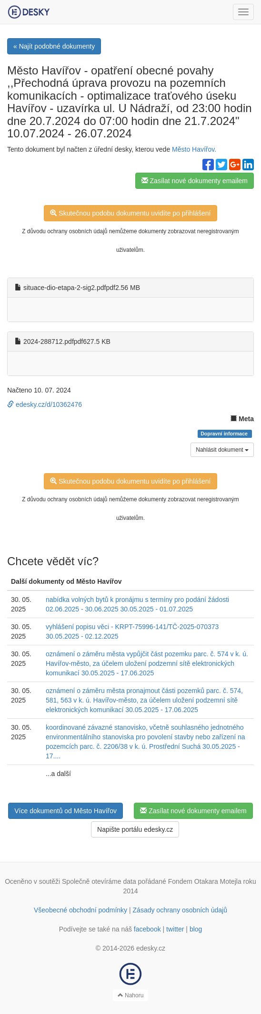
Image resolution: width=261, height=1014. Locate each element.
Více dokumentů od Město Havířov (65, 811)
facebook (147, 929)
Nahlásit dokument (222, 449)
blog (196, 929)
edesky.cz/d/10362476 (44, 404)
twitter (175, 929)
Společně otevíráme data (99, 881)
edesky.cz (150, 948)
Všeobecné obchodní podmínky (80, 910)
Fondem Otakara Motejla (204, 881)
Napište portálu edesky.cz (135, 829)
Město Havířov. (194, 149)
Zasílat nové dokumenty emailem (194, 181)
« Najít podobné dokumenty (54, 46)
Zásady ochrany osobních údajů (180, 910)
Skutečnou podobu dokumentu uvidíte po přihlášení (130, 213)
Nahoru (131, 995)
